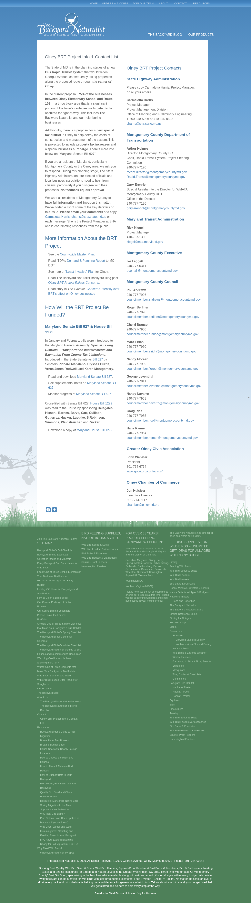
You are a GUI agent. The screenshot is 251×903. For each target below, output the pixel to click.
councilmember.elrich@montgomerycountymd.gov (161, 351)
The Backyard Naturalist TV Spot (55, 852)
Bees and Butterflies (184, 600)
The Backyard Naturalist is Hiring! (58, 705)
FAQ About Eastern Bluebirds (56, 839)
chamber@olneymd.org (143, 504)
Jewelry (174, 713)
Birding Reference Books (183, 613)
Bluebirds (178, 635)
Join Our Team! (144, 3)
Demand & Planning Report (86, 260)
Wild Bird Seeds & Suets (95, 544)
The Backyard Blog (165, 34)
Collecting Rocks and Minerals (54, 558)
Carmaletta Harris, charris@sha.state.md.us (75, 216)
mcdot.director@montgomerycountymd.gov (157, 172)
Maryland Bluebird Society (190, 639)
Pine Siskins (176, 708)
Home (94, 3)
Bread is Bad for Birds (52, 744)
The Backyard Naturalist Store (186, 609)
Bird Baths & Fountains (94, 553)
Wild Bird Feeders (180, 575)
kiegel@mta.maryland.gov (145, 241)
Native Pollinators (179, 596)
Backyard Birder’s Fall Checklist (55, 550)
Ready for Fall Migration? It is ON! (59, 844)
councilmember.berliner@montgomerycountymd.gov (163, 316)
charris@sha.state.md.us (144, 123)
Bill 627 (98, 359)
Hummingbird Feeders (93, 566)
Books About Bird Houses (54, 740)
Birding (173, 562)
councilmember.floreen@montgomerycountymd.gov (162, 368)
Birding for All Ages (180, 618)
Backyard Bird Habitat (182, 683)
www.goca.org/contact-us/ (145, 471)
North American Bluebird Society (194, 644)
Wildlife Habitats (182, 657)
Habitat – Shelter (182, 687)
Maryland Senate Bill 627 (94, 376)
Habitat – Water (181, 695)
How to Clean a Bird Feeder (52, 597)
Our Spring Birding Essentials (53, 610)
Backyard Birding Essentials (52, 554)
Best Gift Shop (178, 622)
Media (173, 626)
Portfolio (41, 619)
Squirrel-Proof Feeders (94, 562)
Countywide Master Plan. (77, 254)
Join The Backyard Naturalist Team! (57, 538)
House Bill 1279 (100, 403)
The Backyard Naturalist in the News (60, 701)
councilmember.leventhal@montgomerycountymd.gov (164, 386)
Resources (202, 4)
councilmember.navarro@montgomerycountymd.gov (163, 403)
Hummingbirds (181, 648)
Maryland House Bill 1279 (94, 430)
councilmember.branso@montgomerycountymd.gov (162, 334)
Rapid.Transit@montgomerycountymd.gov (156, 176)
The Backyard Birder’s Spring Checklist (59, 632)
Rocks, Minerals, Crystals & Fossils (189, 587)
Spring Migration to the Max (55, 805)
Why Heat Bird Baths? (52, 813)
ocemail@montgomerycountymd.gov (152, 270)
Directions (45, 710)
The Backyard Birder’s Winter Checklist (59, 645)
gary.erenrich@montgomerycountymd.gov (156, 208)
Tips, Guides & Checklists (187, 674)
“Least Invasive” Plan (79, 271)
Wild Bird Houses (179, 579)
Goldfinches (179, 678)
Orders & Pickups (115, 3)
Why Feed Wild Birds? (49, 848)
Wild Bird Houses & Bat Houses (99, 557)
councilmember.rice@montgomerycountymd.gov (160, 420)
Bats (172, 704)
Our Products (201, 34)
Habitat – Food (181, 691)
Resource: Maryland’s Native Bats (59, 800)
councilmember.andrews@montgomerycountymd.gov (164, 299)
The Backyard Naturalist (183, 605)
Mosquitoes (179, 670)
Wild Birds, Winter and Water (56, 826)
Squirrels (175, 700)
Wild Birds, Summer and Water (54, 675)
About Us (42, 697)
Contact (181, 4)
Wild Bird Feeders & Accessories (99, 549)
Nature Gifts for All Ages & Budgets (189, 592)
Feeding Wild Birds (180, 566)
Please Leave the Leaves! (51, 615)
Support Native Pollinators (54, 809)
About (164, 4)
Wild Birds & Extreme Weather (189, 652)
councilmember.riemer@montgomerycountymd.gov (162, 437)
